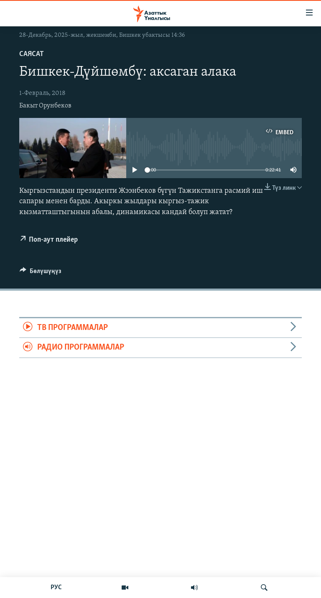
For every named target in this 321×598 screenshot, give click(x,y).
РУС (56, 587)
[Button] (40, 273)
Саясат (31, 54)
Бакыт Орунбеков (45, 105)
